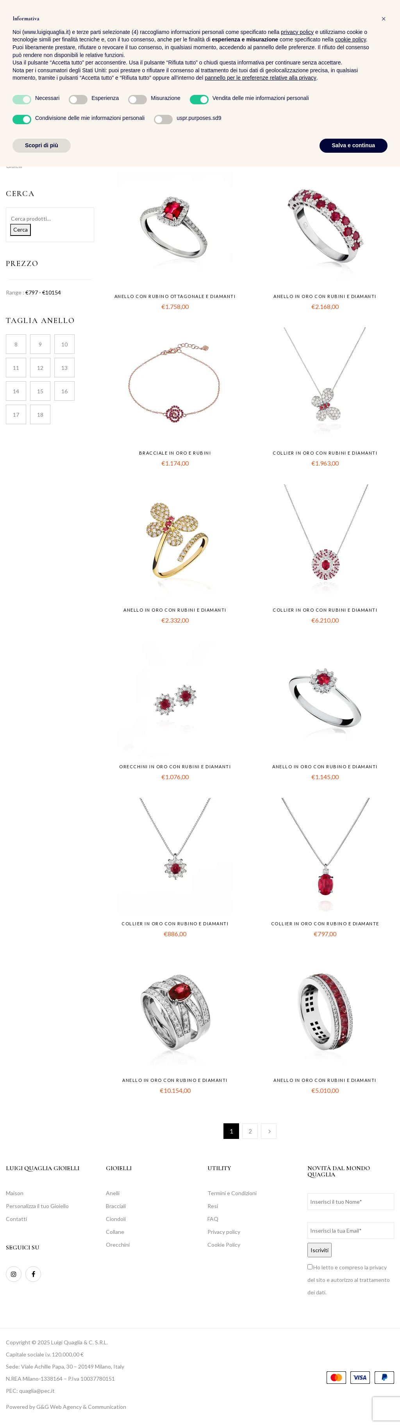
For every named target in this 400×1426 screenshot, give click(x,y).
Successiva (269, 1131)
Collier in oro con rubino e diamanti (175, 923)
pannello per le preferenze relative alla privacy (260, 1337)
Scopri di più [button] (41, 1404)
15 (40, 391)
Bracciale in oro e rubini (175, 452)
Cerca (20, 229)
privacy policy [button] (297, 1291)
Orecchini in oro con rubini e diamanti (175, 766)
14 (16, 391)
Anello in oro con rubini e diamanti (325, 296)
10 (64, 344)
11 (16, 367)
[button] (387, 27)
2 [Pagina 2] (250, 1131)
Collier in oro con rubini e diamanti (325, 452)
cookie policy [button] (350, 1299)
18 (40, 414)
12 (40, 367)
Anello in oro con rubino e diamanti (325, 766)
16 (64, 391)
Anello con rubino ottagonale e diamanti (175, 296)
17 (16, 414)
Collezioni (17, 152)
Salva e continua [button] (353, 1404)
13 (64, 367)
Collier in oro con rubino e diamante (325, 923)
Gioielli (14, 165)
